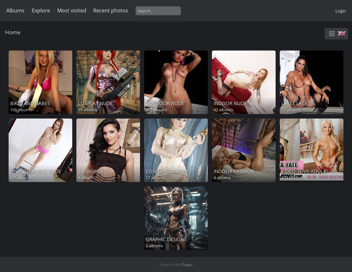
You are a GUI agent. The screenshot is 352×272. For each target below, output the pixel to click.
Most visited (71, 10)
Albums (15, 10)
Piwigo (187, 264)
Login (340, 11)
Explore (41, 10)
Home (13, 32)
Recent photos (110, 10)
